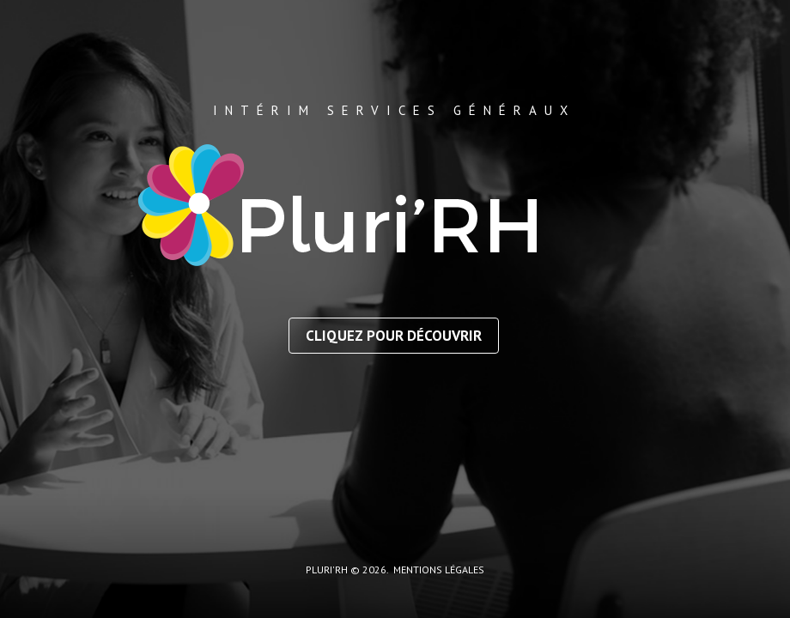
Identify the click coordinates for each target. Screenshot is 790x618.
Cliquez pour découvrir (394, 335)
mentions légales (438, 569)
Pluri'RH (327, 569)
